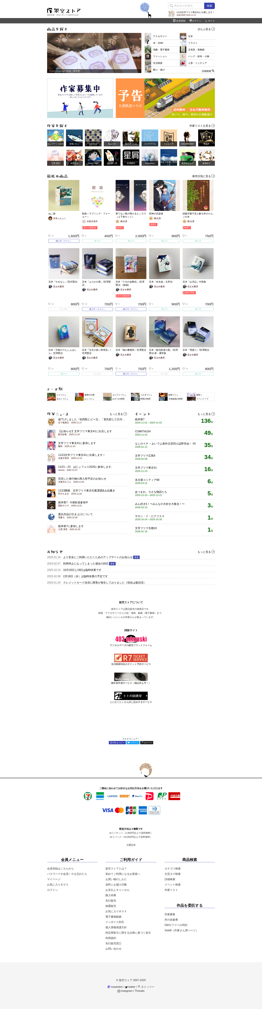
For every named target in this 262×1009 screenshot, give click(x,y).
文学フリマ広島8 (145, 457)
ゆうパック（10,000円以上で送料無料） (131, 837)
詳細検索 (170, 879)
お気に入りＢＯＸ (58, 884)
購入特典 (110, 895)
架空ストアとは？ (116, 868)
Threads (140, 990)
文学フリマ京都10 (146, 530)
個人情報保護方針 (116, 927)
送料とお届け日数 (116, 884)
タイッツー (146, 986)
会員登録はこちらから (60, 868)
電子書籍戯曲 (113, 916)
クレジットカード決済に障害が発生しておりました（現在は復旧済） (104, 582)
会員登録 (179, 20)
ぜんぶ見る (206, 29)
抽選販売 (110, 906)
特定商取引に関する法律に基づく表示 (128, 932)
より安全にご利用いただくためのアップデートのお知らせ (101, 557)
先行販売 (110, 900)
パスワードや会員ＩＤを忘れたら (67, 873)
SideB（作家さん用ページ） (182, 930)
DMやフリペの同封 (176, 925)
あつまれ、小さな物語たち (151, 493)
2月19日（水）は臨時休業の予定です (85, 576)
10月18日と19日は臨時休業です (82, 570)
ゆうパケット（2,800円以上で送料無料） (131, 833)
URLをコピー (117, 742)
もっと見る (118, 414)
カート (210, 20)
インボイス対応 (114, 922)
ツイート (133, 742)
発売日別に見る (203, 176)
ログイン (195, 20)
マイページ (53, 879)
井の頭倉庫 (171, 919)
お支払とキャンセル (117, 890)
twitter (130, 986)
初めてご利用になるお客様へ (122, 873)
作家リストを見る (202, 126)
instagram (125, 990)
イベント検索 (173, 884)
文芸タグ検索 (173, 873)
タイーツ (147, 742)
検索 (209, 5)
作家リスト (171, 890)
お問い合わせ (113, 948)
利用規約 (110, 938)
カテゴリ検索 (173, 868)
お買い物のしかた (116, 879)
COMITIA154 (143, 433)
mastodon (115, 986)
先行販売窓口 (113, 943)
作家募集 (170, 914)
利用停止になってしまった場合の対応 (89, 563)
